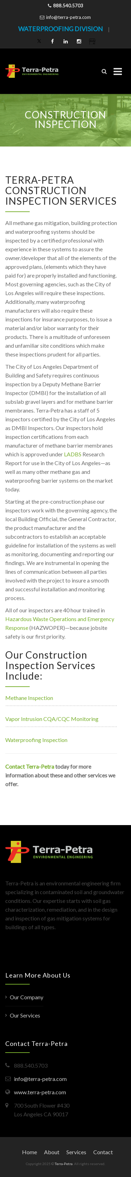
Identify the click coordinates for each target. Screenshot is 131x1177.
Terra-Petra (64, 1164)
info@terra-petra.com (68, 17)
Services (76, 1152)
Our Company (26, 997)
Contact (103, 1152)
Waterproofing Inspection (36, 739)
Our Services (25, 1015)
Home (29, 1152)
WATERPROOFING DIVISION (60, 29)
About (51, 1152)
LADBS (72, 454)
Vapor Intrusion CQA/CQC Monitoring (52, 718)
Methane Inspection (29, 697)
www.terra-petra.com (40, 1092)
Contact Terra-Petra (29, 766)
